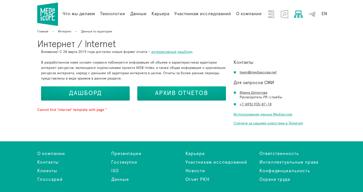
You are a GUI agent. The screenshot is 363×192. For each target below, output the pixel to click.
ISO (115, 171)
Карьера (160, 14)
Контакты (48, 162)
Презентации (126, 153)
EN (324, 14)
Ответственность (279, 153)
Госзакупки (124, 162)
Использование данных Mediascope (263, 114)
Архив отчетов (181, 93)
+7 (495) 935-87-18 (256, 104)
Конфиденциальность (284, 171)
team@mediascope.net (258, 72)
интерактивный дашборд (171, 52)
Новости (195, 171)
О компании (249, 14)
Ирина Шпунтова (253, 92)
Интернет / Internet (47, 14)
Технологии (112, 14)
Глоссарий (50, 179)
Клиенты (47, 171)
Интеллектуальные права (288, 162)
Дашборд (85, 93)
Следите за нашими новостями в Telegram (268, 123)
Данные (120, 179)
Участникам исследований (202, 14)
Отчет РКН (197, 179)
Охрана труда (274, 179)
